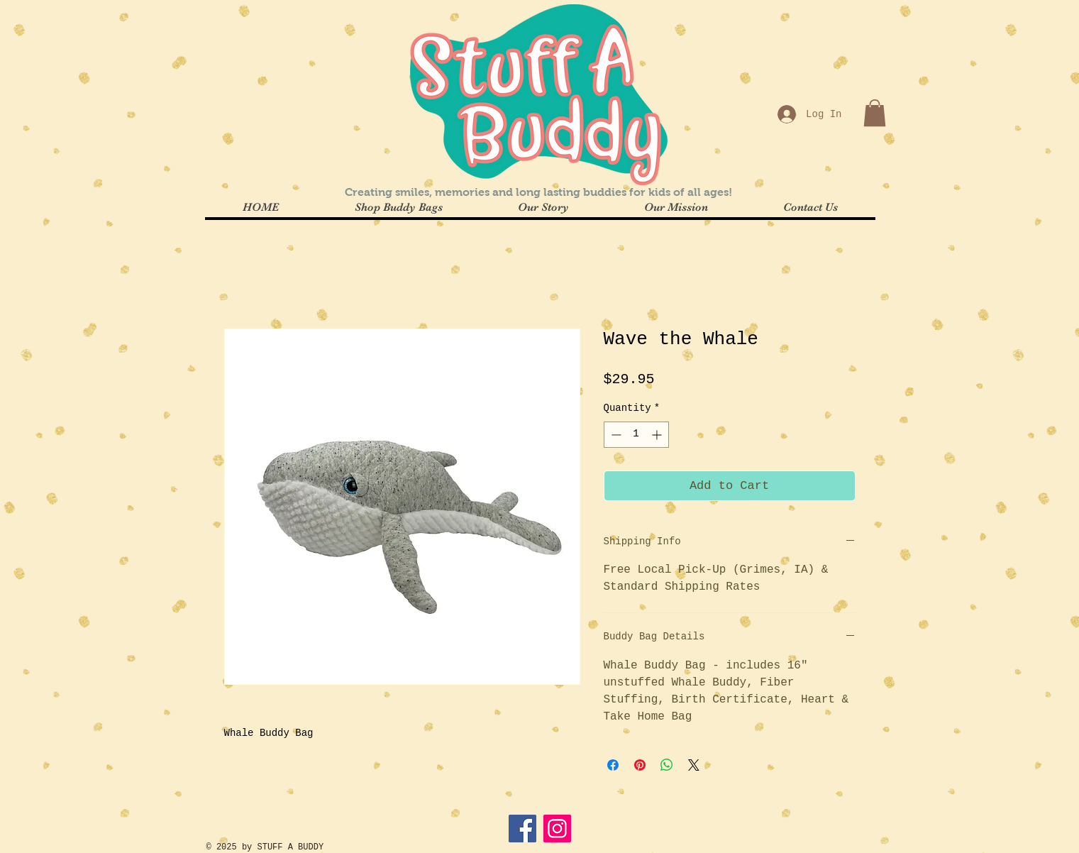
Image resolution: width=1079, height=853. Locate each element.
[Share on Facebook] (612, 765)
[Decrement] (615, 434)
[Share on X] (693, 765)
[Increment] (658, 434)
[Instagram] (557, 828)
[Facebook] (522, 828)
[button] (874, 112)
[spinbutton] (636, 434)
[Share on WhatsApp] (666, 765)
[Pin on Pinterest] (639, 765)
